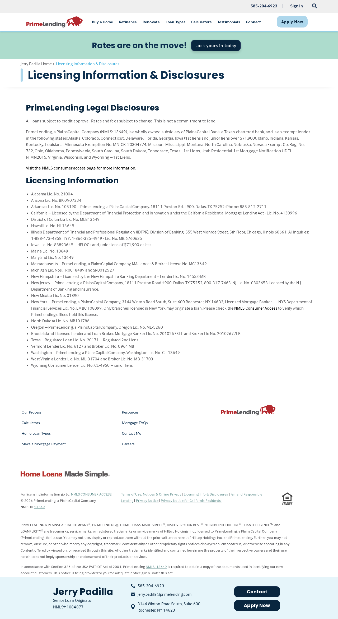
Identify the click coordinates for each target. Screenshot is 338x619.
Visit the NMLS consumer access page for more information (80, 168)
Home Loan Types (36, 433)
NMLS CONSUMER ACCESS (91, 494)
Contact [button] (257, 591)
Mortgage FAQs (135, 422)
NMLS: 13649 (156, 566)
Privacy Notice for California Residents (191, 500)
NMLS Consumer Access (255, 308)
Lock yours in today (216, 45)
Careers (128, 444)
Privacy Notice (147, 500)
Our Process (32, 412)
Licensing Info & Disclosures (206, 494)
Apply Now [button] (257, 605)
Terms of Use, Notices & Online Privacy (151, 494)
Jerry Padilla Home (36, 63)
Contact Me (131, 433)
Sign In (296, 5)
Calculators (31, 422)
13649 (39, 507)
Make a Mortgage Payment (44, 444)
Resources (130, 412)
